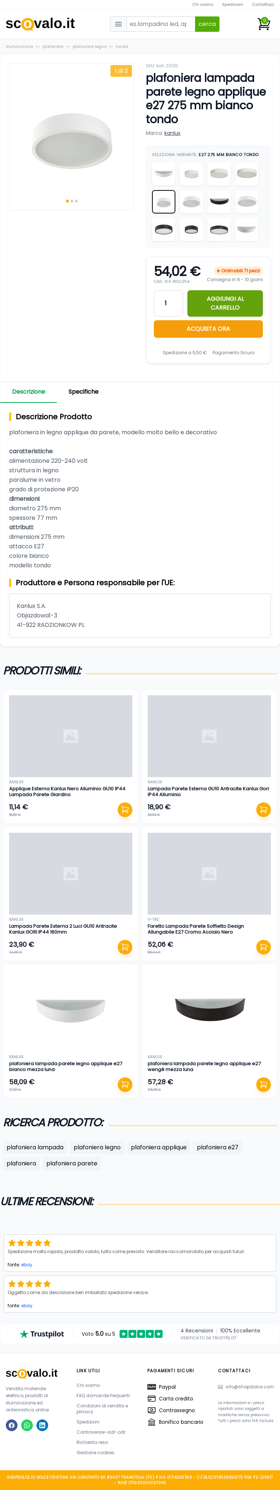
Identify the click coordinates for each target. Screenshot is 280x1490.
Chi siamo (202, 4)
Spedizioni (232, 4)
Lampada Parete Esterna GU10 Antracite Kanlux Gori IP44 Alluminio (208, 791)
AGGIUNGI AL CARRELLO (225, 303)
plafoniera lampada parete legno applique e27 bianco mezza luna (65, 1066)
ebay (26, 1265)
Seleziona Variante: (205, 155)
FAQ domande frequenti (103, 1395)
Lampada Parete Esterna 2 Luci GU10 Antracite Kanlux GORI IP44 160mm (63, 929)
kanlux (172, 133)
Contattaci (263, 4)
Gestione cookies (95, 1452)
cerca (207, 24)
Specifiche (83, 391)
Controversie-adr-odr (101, 1432)
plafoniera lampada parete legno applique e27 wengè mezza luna (204, 1066)
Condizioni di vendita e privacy (102, 1409)
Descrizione (28, 391)
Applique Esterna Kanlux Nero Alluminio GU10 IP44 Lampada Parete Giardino (67, 791)
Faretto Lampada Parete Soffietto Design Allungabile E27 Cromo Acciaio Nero (196, 929)
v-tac (153, 919)
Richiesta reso (92, 1442)
